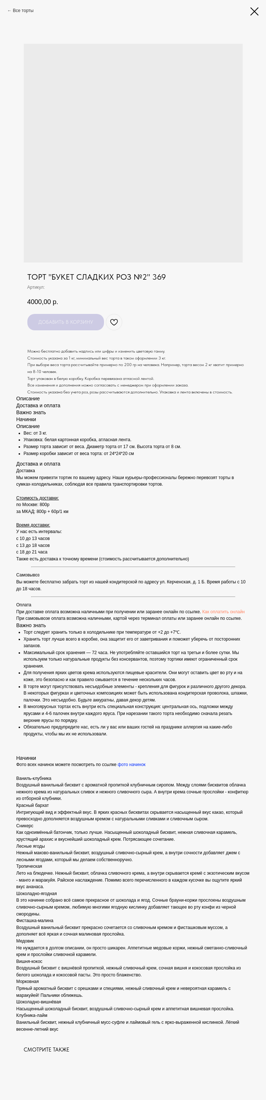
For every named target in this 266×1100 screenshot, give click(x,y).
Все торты (23, 10)
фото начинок (132, 764)
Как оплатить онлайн (223, 611)
